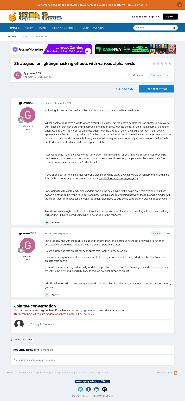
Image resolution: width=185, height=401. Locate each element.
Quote (55, 222)
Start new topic (124, 88)
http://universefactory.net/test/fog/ (118, 178)
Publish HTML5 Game (93, 27)
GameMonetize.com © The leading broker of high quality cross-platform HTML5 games (89, 4)
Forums (12, 36)
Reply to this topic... (42, 324)
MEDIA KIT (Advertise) (63, 27)
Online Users (40, 36)
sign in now (88, 310)
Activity (29, 27)
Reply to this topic (156, 88)
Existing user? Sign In (146, 16)
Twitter (42, 27)
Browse (14, 29)
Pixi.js (49, 76)
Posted (58, 103)
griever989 (34, 73)
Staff (25, 36)
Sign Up (170, 16)
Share (138, 75)
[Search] (151, 27)
